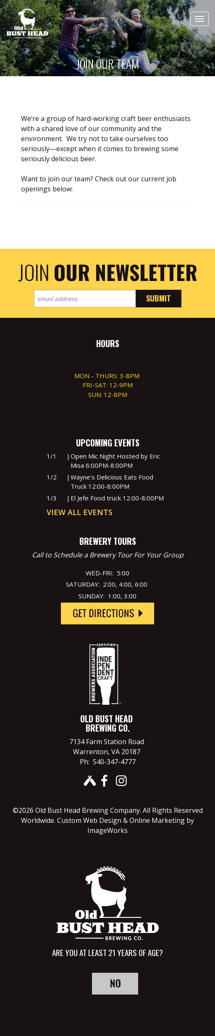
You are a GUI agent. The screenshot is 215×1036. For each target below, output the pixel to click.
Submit (158, 298)
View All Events (80, 512)
